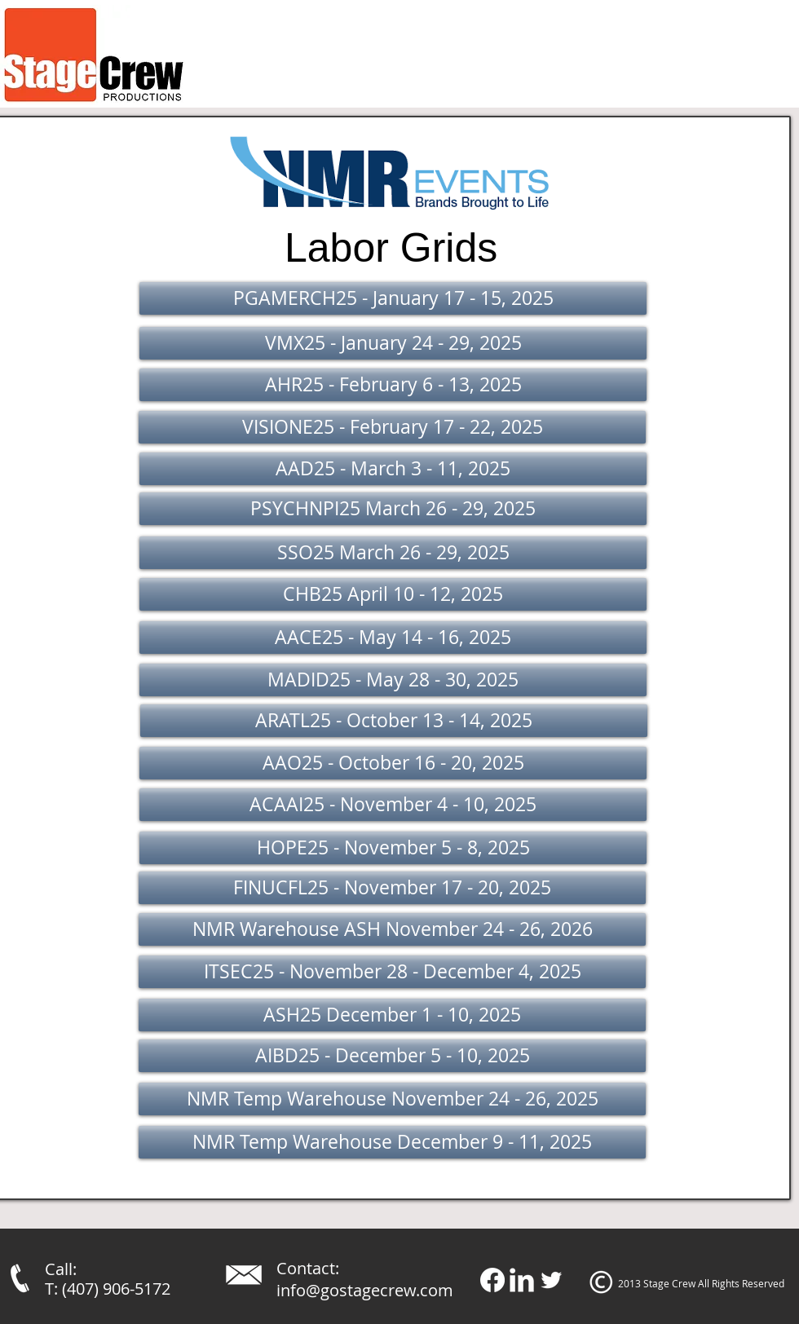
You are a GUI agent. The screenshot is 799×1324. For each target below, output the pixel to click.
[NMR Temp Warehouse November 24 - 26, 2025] (392, 1099)
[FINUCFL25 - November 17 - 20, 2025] (392, 888)
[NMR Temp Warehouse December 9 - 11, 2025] (392, 1142)
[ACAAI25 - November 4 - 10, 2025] (393, 804)
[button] (393, 298)
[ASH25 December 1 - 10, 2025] (392, 1015)
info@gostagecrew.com (364, 1290)
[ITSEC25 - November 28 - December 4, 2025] (392, 971)
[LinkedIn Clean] (522, 1280)
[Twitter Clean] (551, 1280)
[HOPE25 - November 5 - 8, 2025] (393, 848)
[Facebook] (492, 1280)
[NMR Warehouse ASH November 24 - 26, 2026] (392, 929)
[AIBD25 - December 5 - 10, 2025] (392, 1055)
